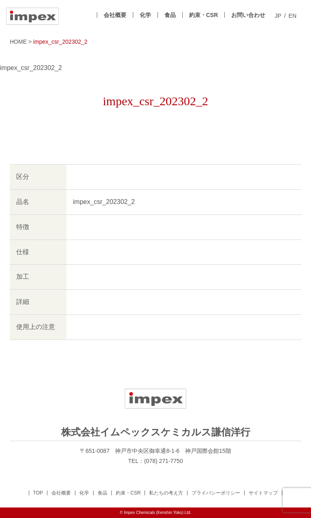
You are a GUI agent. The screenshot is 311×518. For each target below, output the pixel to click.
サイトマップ (263, 492)
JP (278, 16)
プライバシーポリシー (216, 492)
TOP (38, 492)
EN (292, 16)
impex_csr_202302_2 (31, 67)
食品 (170, 15)
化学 (145, 15)
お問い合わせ (248, 15)
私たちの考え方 (166, 492)
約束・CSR (203, 15)
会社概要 (115, 15)
